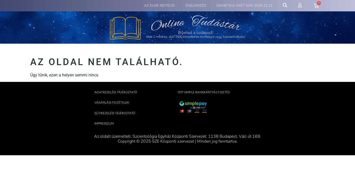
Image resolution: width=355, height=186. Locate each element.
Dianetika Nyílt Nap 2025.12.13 (244, 5)
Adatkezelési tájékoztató (115, 92)
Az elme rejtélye (159, 5)
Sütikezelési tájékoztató (114, 113)
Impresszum (104, 123)
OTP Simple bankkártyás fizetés (204, 92)
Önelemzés (195, 5)
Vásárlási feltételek (111, 102)
